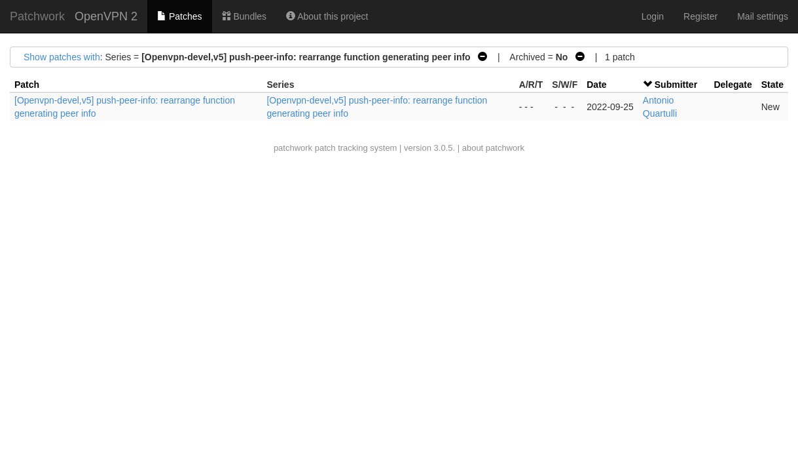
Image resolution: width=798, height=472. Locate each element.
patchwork (293, 148)
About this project (327, 16)
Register (700, 16)
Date (596, 84)
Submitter (676, 84)
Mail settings (762, 16)
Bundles (244, 16)
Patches (179, 16)
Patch (26, 84)
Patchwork (37, 16)
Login (653, 16)
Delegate (733, 84)
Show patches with (62, 57)
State (772, 84)
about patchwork (493, 148)
